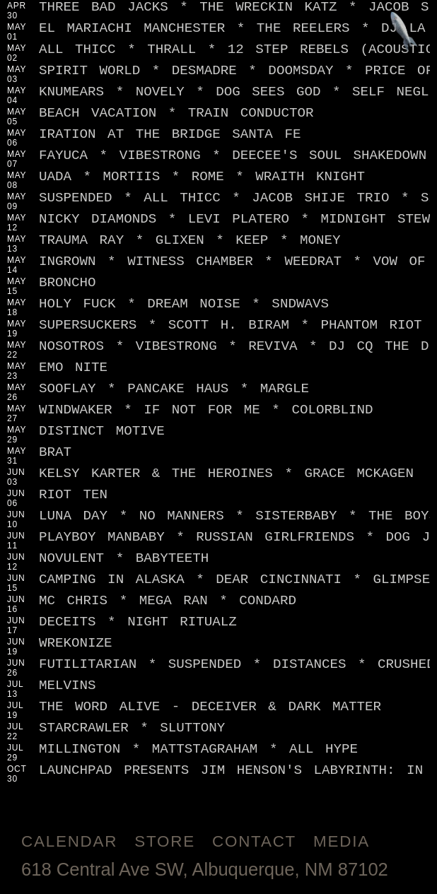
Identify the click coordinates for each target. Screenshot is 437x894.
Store (164, 841)
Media (341, 841)
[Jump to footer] (404, 32)
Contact (254, 841)
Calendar (69, 841)
